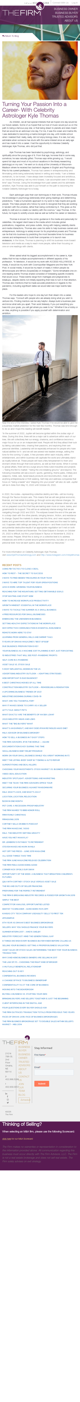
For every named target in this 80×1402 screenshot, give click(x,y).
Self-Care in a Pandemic (15, 660)
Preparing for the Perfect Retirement (23, 890)
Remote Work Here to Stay (16, 632)
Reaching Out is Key (13, 971)
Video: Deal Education (14, 773)
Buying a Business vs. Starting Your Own (24, 994)
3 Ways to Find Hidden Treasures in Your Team (27, 578)
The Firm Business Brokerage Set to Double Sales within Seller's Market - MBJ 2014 (37, 1023)
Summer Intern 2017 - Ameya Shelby (21, 931)
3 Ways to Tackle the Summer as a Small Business (29, 609)
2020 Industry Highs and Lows (18, 719)
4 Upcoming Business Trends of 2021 (21, 691)
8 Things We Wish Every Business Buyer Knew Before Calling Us (36, 940)
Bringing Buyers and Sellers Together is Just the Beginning (35, 998)
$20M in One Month (12, 801)
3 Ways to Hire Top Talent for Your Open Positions (30, 582)
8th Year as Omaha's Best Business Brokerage (27, 922)
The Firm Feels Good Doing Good (19, 865)
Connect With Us (61, 3)
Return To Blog (10, 36)
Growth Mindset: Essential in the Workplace (26, 605)
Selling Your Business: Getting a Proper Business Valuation (35, 945)
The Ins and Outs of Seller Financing (22, 886)
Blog (21, 1095)
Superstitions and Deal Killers (19, 764)
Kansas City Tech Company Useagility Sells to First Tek (32, 913)
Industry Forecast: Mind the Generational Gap (28, 936)
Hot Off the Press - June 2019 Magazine (23, 851)
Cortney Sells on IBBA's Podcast (20, 824)
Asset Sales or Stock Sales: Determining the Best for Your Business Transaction (39, 951)
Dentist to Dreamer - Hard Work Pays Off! (25, 909)
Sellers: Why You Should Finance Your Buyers (27, 927)
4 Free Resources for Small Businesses (23, 614)
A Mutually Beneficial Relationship (21, 966)
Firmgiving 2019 (10, 819)
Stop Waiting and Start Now (17, 596)
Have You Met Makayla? (15, 837)
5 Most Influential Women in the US (21, 669)
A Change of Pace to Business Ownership (24, 980)
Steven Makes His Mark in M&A (18, 846)
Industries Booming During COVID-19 (21, 696)
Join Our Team (21, 1088)
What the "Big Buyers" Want (17, 723)
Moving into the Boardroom (17, 989)
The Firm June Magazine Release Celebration (26, 860)
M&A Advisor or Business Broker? (21, 732)
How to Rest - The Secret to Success (22, 573)
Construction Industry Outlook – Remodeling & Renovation (35, 687)
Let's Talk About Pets (14, 710)
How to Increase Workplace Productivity (25, 600)
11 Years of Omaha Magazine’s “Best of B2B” (25, 641)
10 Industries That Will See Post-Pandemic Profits (29, 655)
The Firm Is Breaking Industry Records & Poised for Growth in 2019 (38, 895)
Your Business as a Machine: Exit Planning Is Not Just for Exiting (37, 650)
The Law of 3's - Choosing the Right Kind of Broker (29, 962)
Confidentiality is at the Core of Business (25, 985)
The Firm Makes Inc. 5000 (15, 828)
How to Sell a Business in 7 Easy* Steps (23, 737)
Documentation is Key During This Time (23, 746)
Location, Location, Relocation (19, 796)
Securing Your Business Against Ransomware (27, 787)
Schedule (25, 1100)
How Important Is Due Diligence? (20, 678)
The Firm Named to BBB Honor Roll (21, 810)
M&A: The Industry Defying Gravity (21, 833)
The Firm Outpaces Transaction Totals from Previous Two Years (38, 1012)
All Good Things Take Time (16, 855)
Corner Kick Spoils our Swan (18, 869)
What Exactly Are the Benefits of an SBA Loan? (28, 714)
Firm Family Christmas (14, 814)
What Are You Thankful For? (18, 701)
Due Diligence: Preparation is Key (20, 646)
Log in (75, 3)
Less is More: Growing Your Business (22, 587)
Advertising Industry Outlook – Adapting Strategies (31, 673)
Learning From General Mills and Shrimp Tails (27, 637)
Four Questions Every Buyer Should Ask (24, 1007)
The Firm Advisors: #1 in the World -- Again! (25, 742)
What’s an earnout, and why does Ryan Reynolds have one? (35, 728)
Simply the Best (10, 899)
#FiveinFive (8, 918)
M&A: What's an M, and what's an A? (21, 792)
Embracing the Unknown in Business (21, 619)
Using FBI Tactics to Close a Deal (20, 568)
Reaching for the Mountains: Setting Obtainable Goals (32, 591)
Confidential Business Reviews (19, 975)
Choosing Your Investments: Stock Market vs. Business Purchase (38, 769)
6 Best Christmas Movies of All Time (21, 682)
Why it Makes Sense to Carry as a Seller (24, 705)
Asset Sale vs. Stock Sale (16, 664)
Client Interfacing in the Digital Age (22, 1003)
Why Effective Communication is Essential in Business (31, 628)
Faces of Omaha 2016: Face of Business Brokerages (30, 1016)
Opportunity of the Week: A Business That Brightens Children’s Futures (37, 875)
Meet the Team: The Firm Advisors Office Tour (27, 783)
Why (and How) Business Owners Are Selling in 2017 (29, 957)
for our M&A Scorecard (17, 1139)
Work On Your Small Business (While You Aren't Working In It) (35, 755)
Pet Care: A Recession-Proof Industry (23, 805)
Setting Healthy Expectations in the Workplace (28, 623)
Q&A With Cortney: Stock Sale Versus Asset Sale (29, 881)
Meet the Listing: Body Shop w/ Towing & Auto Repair (31, 760)
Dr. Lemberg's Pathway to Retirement (23, 842)
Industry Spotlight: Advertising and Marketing (28, 778)
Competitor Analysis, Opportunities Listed (25, 904)
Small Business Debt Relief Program (22, 751)
